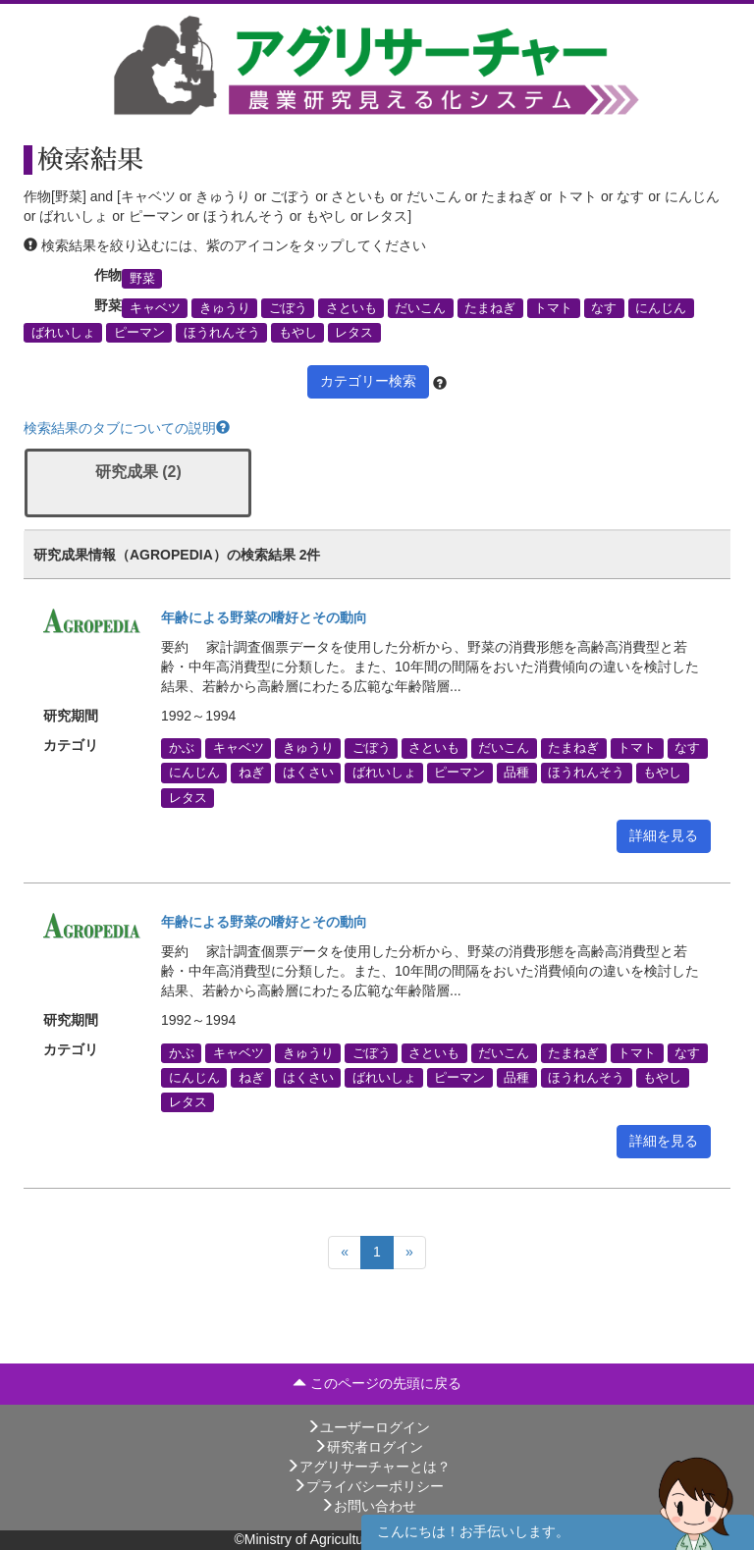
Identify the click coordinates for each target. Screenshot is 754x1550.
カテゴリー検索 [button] (368, 381)
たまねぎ (489, 308)
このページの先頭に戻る (377, 1383)
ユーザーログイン (368, 1427)
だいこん (420, 308)
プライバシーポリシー (368, 1486)
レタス (354, 333)
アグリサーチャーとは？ (368, 1466)
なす (604, 308)
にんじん (660, 308)
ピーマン (139, 333)
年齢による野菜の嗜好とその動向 (264, 617)
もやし (298, 333)
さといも (351, 308)
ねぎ (251, 772)
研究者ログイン (368, 1447)
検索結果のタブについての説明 (127, 428)
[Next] (409, 1252)
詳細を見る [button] (663, 835)
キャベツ (155, 308)
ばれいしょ (63, 333)
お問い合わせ (368, 1506)
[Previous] (344, 1252)
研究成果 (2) (138, 471)
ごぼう (288, 308)
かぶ (181, 748)
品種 (516, 772)
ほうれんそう (222, 333)
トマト (553, 308)
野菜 (142, 278)
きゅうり (224, 308)
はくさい (308, 772)
